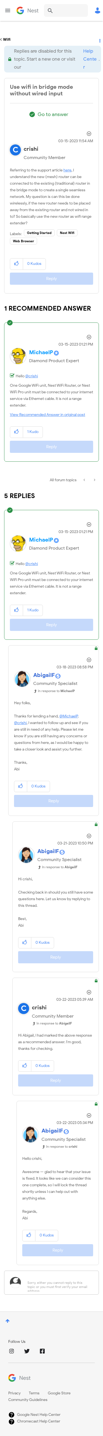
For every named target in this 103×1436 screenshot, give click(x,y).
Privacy (14, 1393)
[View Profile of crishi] (31, 149)
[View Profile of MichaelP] (41, 352)
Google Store (59, 1393)
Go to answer (53, 114)
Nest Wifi (67, 233)
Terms (34, 1393)
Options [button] (99, 40)
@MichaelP (68, 716)
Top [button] (7, 1321)
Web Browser (23, 241)
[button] (16, 264)
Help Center (90, 59)
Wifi (6, 39)
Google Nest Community (27, 10)
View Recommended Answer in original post (47, 414)
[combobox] (66, 10)
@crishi (31, 376)
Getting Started (39, 233)
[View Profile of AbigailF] (44, 675)
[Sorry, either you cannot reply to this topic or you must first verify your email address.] (58, 1283)
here (67, 170)
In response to (56, 691)
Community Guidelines (28, 1399)
